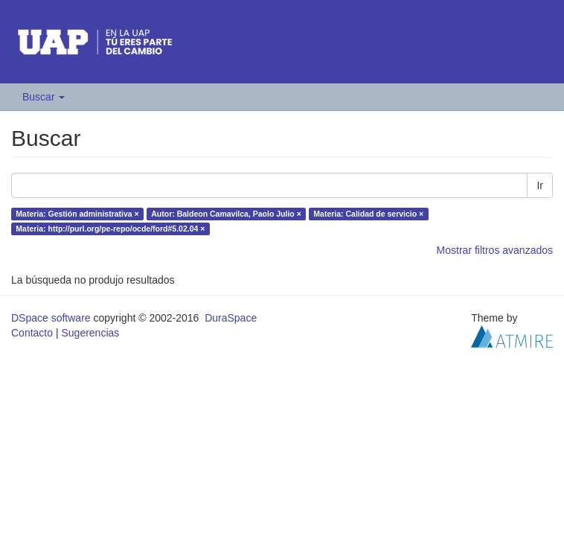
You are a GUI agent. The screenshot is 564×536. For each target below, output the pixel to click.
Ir (539, 185)
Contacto (32, 333)
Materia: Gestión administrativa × (77, 213)
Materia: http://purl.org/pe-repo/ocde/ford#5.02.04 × (110, 228)
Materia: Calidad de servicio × (368, 213)
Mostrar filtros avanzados (495, 250)
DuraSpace (231, 318)
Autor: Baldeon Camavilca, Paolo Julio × (226, 213)
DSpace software (51, 318)
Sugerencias (90, 333)
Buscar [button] (43, 97)
